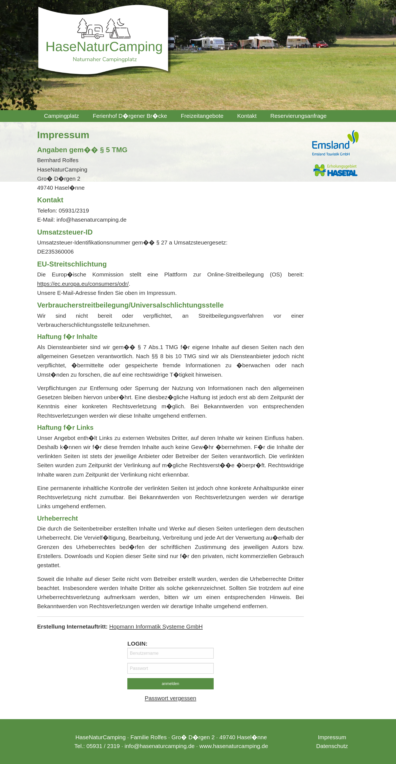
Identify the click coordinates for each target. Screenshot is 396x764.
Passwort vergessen (170, 698)
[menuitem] (61, 116)
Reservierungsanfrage (298, 116)
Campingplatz (61, 116)
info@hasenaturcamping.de (160, 746)
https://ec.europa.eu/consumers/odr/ (83, 284)
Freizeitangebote (202, 116)
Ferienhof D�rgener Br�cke (130, 116)
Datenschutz (332, 746)
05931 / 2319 (103, 746)
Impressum (332, 737)
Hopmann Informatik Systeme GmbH (156, 626)
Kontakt (247, 116)
